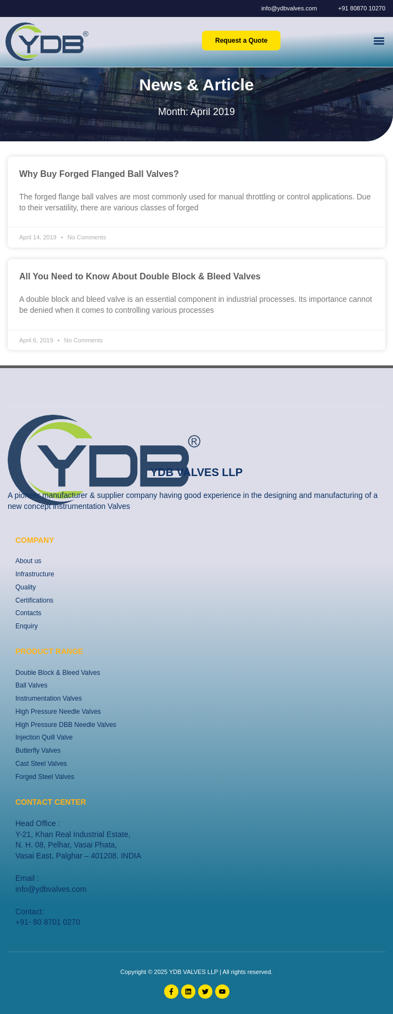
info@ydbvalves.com (50, 889)
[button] (379, 40)
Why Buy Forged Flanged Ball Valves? (99, 174)
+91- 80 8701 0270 (47, 922)
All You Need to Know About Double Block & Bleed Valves (140, 276)
